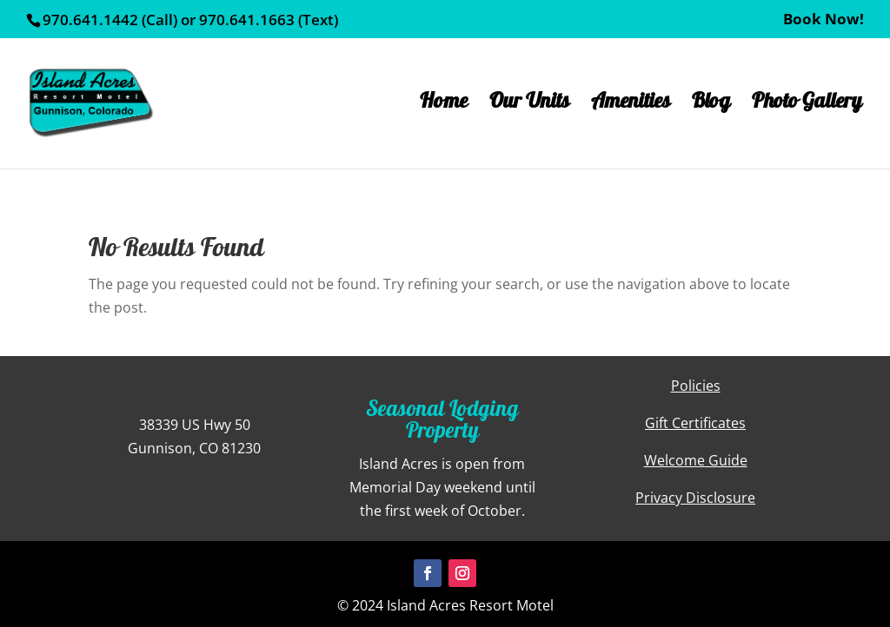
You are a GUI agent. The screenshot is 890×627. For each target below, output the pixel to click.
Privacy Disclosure (695, 497)
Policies (696, 385)
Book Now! (823, 20)
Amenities (630, 108)
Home (444, 108)
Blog (711, 108)
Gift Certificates (695, 422)
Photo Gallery (807, 108)
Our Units (529, 108)
